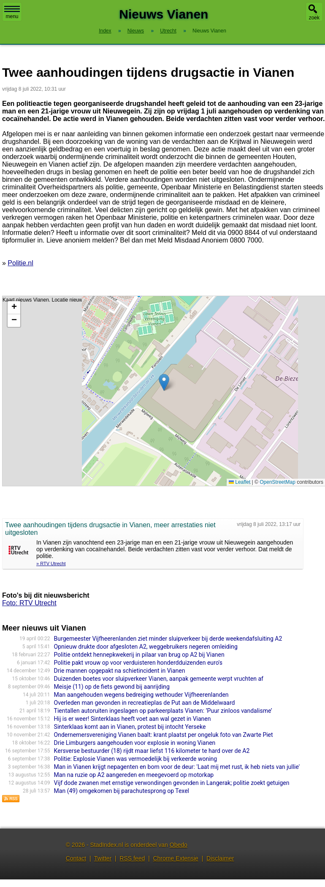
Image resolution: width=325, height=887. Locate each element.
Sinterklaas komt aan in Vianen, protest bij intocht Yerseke (130, 726)
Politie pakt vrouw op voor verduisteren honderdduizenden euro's (138, 662)
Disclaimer (220, 858)
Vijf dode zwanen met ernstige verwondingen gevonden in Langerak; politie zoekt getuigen (172, 782)
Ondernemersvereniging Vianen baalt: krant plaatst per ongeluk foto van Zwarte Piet (163, 734)
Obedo (178, 844)
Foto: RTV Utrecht (29, 603)
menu (12, 12)
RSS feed (132, 858)
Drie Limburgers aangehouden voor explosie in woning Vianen (135, 742)
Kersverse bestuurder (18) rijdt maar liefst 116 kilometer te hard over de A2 (152, 750)
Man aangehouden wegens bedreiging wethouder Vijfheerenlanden (141, 694)
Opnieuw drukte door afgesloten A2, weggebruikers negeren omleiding (146, 646)
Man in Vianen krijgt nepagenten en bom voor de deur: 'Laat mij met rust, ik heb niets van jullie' (177, 766)
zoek (314, 18)
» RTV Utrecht (51, 563)
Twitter (102, 858)
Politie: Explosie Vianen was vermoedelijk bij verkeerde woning (135, 758)
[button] (164, 382)
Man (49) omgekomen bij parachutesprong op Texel (121, 790)
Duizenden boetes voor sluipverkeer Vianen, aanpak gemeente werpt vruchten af (158, 678)
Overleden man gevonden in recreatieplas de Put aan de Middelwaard (144, 702)
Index (105, 31)
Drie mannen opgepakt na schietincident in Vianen (119, 670)
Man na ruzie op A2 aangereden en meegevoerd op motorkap (134, 774)
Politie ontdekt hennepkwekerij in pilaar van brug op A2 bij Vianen (139, 654)
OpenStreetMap (277, 482)
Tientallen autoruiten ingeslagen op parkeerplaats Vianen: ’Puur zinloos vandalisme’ (163, 710)
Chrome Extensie (175, 858)
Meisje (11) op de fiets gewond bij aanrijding (112, 686)
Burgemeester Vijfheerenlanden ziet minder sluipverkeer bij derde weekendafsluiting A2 (168, 638)
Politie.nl (20, 263)
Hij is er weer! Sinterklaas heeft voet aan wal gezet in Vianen (132, 718)
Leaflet (239, 482)
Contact (76, 858)
